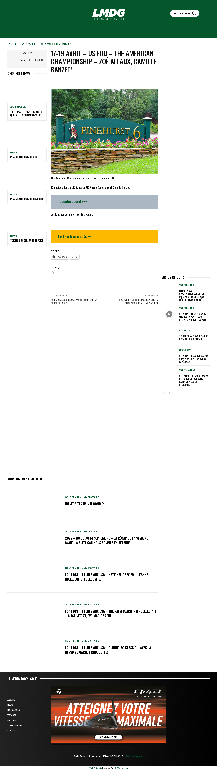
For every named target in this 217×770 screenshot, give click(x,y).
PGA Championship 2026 (24, 157)
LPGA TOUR (185, 350)
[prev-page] (164, 393)
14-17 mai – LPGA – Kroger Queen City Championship (26, 113)
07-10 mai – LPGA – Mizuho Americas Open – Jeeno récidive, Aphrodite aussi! (192, 316)
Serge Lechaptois (34, 60)
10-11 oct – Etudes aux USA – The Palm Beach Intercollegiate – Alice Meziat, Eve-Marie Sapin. (110, 613)
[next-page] (170, 393)
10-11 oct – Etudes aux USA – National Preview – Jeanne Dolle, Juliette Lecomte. (106, 577)
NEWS (13, 153)
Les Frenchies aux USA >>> (74, 236)
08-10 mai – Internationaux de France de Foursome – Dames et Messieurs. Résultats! (193, 380)
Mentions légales (133, 756)
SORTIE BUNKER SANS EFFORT (26, 240)
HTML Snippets (95, 768)
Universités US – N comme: (84, 503)
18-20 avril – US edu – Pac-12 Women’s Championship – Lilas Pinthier (137, 301)
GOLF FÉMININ (28, 44)
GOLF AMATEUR (187, 370)
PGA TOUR (184, 330)
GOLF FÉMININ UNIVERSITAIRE (56, 44)
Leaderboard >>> (74, 202)
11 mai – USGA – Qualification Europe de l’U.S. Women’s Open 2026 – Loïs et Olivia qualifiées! (193, 295)
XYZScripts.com (122, 768)
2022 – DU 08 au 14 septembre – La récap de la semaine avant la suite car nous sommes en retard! (106, 540)
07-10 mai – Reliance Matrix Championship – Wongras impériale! (193, 358)
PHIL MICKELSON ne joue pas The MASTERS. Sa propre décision (74, 301)
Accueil (11, 44)
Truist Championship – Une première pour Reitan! (193, 337)
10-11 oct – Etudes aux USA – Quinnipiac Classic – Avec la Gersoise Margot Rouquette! (108, 650)
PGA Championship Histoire (26, 199)
